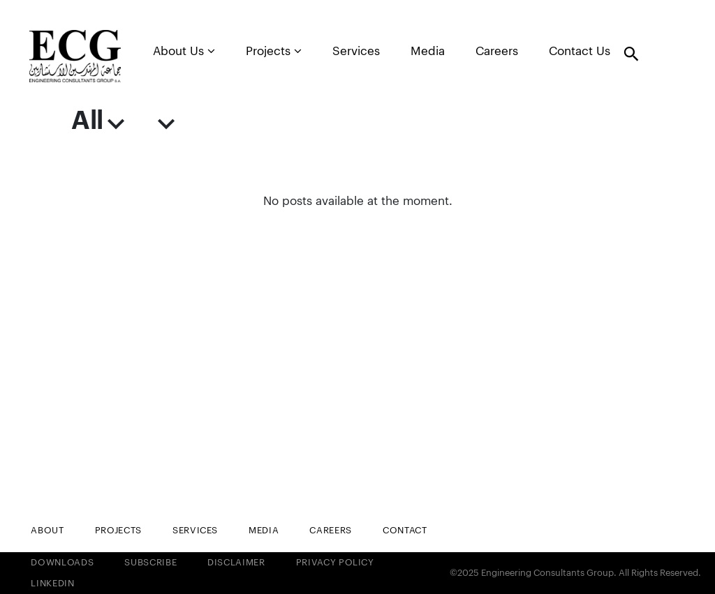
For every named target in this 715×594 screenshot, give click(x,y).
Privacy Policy (335, 562)
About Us (184, 51)
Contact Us (579, 51)
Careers (497, 51)
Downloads (62, 562)
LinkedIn (52, 583)
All (97, 121)
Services (356, 51)
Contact (405, 530)
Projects (274, 51)
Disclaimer (236, 562)
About (47, 530)
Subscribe (150, 562)
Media (428, 51)
